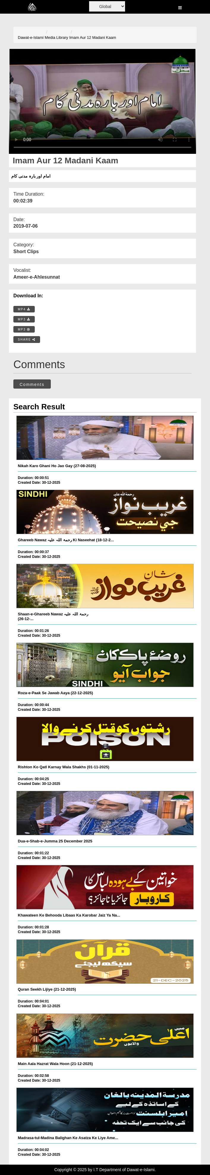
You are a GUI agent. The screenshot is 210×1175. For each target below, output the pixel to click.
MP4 (24, 309)
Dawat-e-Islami (31, 37)
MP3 (24, 319)
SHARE (27, 339)
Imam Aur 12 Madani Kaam (92, 37)
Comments (32, 384)
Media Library (56, 37)
